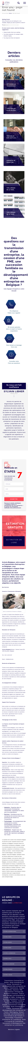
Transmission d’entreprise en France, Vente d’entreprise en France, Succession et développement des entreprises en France (14, 1008)
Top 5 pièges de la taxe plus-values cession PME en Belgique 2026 (11, 189)
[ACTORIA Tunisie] (14, 975)
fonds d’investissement (11, 869)
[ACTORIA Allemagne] (14, 964)
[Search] (18, 3)
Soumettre (14, 499)
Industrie (7, 807)
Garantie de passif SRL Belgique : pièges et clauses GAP (11, 161)
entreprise (19, 839)
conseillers (4, 690)
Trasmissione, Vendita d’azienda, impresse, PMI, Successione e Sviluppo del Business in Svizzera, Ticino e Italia (13, 991)
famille (23, 867)
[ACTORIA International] (14, 931)
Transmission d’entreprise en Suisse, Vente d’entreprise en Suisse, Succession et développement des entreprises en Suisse (13, 984)
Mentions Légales (14, 1029)
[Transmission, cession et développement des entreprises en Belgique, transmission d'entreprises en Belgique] (14, 307)
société (7, 852)
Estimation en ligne (14, 541)
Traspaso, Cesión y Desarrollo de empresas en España (13, 1002)
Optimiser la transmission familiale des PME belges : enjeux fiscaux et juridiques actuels (12, 85)
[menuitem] (18, 3)
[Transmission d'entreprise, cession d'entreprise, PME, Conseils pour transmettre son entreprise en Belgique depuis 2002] (11, 3)
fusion (11, 874)
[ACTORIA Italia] (14, 958)
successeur (21, 847)
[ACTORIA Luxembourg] (14, 953)
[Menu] (24, 3)
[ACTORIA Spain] (14, 948)
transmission (9, 918)
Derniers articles (14, 54)
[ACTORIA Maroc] (14, 942)
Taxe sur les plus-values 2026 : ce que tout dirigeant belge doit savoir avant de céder (11, 109)
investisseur (17, 849)
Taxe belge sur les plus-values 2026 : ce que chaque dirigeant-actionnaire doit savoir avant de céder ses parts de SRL (11, 137)
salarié (3, 869)
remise (13, 850)
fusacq (13, 863)
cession (4, 920)
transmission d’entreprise (8, 845)
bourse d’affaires (13, 862)
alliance (19, 874)
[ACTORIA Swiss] (14, 937)
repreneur (4, 843)
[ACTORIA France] (14, 969)
